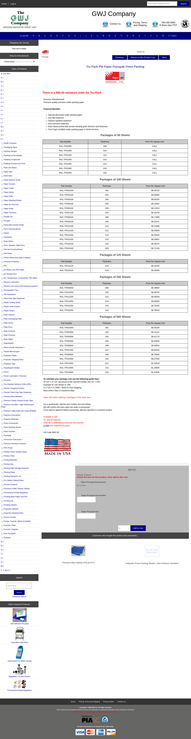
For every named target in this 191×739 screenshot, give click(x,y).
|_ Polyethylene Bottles (10, 368)
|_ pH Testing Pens (9, 274)
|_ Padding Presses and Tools (13, 163)
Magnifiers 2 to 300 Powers (20, 671)
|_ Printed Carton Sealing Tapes (14, 452)
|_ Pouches (6, 380)
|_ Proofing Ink (7, 501)
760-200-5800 (168, 22)
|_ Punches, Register (9, 529)
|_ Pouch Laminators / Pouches (13, 376)
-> (2, 139)
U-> (2, 558)
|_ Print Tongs (7, 448)
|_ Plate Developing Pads (11, 319)
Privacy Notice (108, 702)
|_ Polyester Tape (8, 364)
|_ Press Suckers (8, 431)
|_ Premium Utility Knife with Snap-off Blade (18, 411)
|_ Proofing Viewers (9, 505)
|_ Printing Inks (7, 464)
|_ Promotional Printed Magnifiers (14, 493)
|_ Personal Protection (10, 262)
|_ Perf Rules (6, 253)
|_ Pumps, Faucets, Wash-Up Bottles (16, 521)
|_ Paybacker (6, 237)
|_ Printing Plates (8, 472)
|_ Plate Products (8, 331)
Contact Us (121, 702)
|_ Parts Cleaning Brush (11, 229)
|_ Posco (5, 372)
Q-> (2, 542)
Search (19, 577)
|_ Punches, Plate (8, 525)
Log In (13, 4)
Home (4, 4)
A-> (2, 78)
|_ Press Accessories (9, 423)
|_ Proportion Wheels (9, 509)
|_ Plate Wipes (7, 339)
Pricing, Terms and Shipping (89, 702)
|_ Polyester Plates (9, 355)
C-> (2, 86)
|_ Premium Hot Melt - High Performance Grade (17, 406)
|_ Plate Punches (8, 335)
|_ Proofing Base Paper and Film (14, 497)
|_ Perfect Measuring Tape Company (16, 258)
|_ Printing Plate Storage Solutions (15, 468)
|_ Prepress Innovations (10, 415)
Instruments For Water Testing (19, 653)
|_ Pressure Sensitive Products (13, 444)
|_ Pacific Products (8, 143)
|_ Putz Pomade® (8, 533)
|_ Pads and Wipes (9, 168)
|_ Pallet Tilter (6, 172)
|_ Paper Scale (7, 208)
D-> (2, 90)
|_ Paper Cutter (7, 188)
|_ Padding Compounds (10, 159)
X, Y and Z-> (6, 570)
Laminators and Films (19, 635)
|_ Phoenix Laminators (10, 282)
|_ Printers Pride (7, 456)
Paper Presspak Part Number (93, 495)
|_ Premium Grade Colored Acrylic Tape (17, 400)
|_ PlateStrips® (7, 343)
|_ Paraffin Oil (6, 217)
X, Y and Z (172, 36)
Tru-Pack (82, 485)
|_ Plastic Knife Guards (10, 306)
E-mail (46, 425)
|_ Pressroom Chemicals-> (12, 439)
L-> (2, 123)
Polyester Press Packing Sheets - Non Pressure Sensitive (152, 563)
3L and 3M (24, 36)
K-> (2, 119)
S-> (2, 550)
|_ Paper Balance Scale (10, 180)
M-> (2, 127)
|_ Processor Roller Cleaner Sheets (15, 488)
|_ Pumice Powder (8, 517)
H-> (2, 106)
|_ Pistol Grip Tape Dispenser (13, 298)
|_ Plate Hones (7, 323)
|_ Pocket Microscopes (10, 351)
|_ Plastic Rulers (8, 311)
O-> (2, 135)
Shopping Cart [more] (19, 43)
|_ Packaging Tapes (9, 147)
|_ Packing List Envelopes (11, 155)
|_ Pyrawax (5, 538)
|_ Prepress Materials (9, 419)
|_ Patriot (5, 233)
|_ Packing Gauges (9, 151)
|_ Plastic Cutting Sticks (10, 302)
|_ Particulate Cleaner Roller (12, 225)
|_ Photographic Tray (9, 290)
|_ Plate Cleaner (7, 315)
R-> (2, 546)
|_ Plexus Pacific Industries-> (13, 347)
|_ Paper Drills (7, 196)
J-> (2, 114)
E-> (2, 94)
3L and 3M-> (6, 74)
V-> (2, 562)
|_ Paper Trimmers (8, 213)
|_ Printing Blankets (9, 460)
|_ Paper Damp (7, 192)
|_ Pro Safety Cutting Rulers (12, 480)
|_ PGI (4, 266)
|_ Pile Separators (8, 294)
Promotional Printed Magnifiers (19, 685)
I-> (2, 110)
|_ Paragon (5, 221)
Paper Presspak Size (90, 512)
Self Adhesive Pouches (19, 616)
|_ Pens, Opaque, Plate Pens (13, 245)
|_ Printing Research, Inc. (11, 476)
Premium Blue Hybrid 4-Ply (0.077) (78, 563)
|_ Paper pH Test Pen (10, 204)
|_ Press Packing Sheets (11, 427)
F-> (2, 98)
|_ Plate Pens (6, 327)
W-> (2, 566)
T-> (2, 554)
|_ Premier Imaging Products (12, 388)
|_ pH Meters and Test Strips (12, 270)
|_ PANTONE (6, 176)
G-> (2, 102)
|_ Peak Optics (7, 241)
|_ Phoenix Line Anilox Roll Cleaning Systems (19, 286)
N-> (2, 131)
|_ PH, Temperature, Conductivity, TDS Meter (19, 278)
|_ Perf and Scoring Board (11, 249)
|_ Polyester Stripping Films (12, 360)
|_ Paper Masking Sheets (11, 200)
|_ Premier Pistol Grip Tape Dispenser (16, 392)
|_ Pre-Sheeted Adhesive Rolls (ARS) (16, 384)
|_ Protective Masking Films (12, 513)
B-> (2, 82)
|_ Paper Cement (8, 184)
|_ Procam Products (9, 484)
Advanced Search (19, 597)
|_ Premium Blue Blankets (11, 396)
